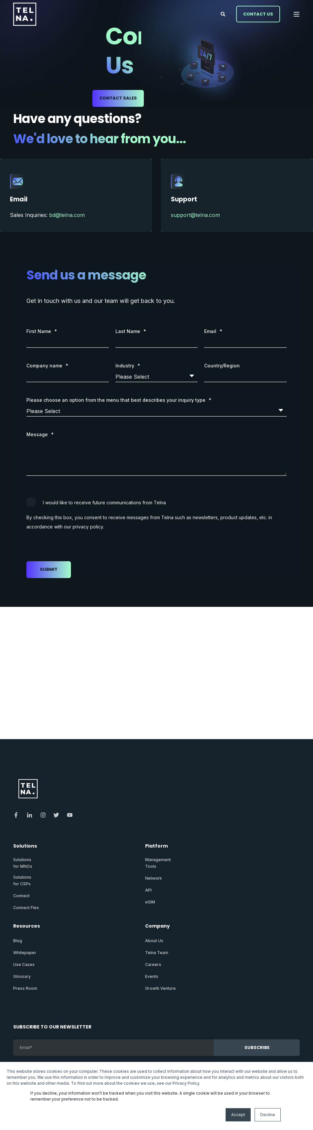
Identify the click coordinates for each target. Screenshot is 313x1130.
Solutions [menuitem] (25, 846)
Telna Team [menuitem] (156, 952)
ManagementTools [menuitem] (158, 863)
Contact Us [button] (258, 14)
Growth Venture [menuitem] (160, 988)
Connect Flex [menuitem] (26, 907)
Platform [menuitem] (156, 846)
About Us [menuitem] (154, 940)
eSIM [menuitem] (150, 902)
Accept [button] (238, 1114)
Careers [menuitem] (153, 964)
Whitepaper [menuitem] (24, 952)
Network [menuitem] (153, 878)
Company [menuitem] (157, 926)
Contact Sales (118, 98)
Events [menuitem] (151, 976)
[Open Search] (223, 13)
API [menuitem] (148, 890)
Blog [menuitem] (17, 940)
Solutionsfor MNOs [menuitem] (22, 863)
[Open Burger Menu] (296, 14)
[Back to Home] (24, 14)
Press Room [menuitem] (25, 988)
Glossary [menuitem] (22, 976)
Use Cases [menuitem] (24, 964)
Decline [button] (267, 1114)
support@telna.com (195, 215)
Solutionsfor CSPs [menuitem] (22, 880)
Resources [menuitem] (26, 926)
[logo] (28, 789)
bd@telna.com (67, 215)
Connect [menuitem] (21, 895)
